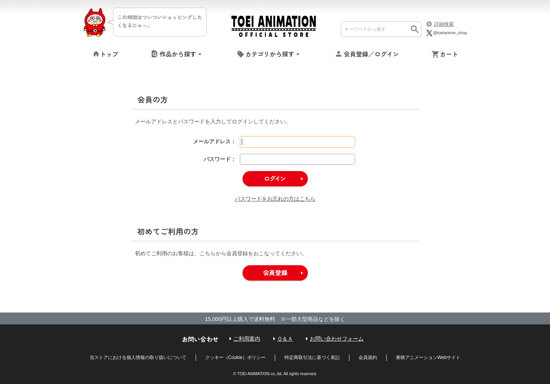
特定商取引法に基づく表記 (312, 357)
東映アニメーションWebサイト (428, 357)
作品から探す (178, 53)
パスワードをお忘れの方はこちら (275, 199)
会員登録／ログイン (371, 53)
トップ (109, 53)
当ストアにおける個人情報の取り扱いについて (138, 357)
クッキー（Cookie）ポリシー (235, 357)
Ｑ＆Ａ (285, 339)
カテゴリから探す (269, 53)
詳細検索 (444, 24)
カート (449, 53)
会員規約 (368, 357)
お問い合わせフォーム (337, 339)
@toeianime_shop (446, 32)
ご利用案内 (246, 339)
